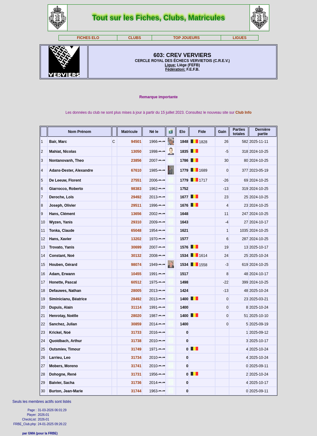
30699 (136, 247)
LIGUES (240, 38)
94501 (136, 141)
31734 (136, 357)
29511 (136, 205)
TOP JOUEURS (186, 38)
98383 (136, 189)
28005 (136, 290)
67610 (136, 170)
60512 (136, 282)
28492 (136, 299)
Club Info (244, 112)
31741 (136, 366)
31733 (136, 332)
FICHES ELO (88, 38)
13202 (136, 239)
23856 (136, 160)
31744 (136, 391)
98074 (136, 264)
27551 (136, 180)
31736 (136, 383)
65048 (136, 230)
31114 (136, 307)
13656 (136, 214)
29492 (136, 197)
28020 (136, 316)
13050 (136, 151)
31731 (136, 374)
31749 (136, 349)
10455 (136, 274)
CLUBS (134, 38)
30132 (136, 255)
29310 (136, 222)
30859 (136, 324)
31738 (136, 341)
